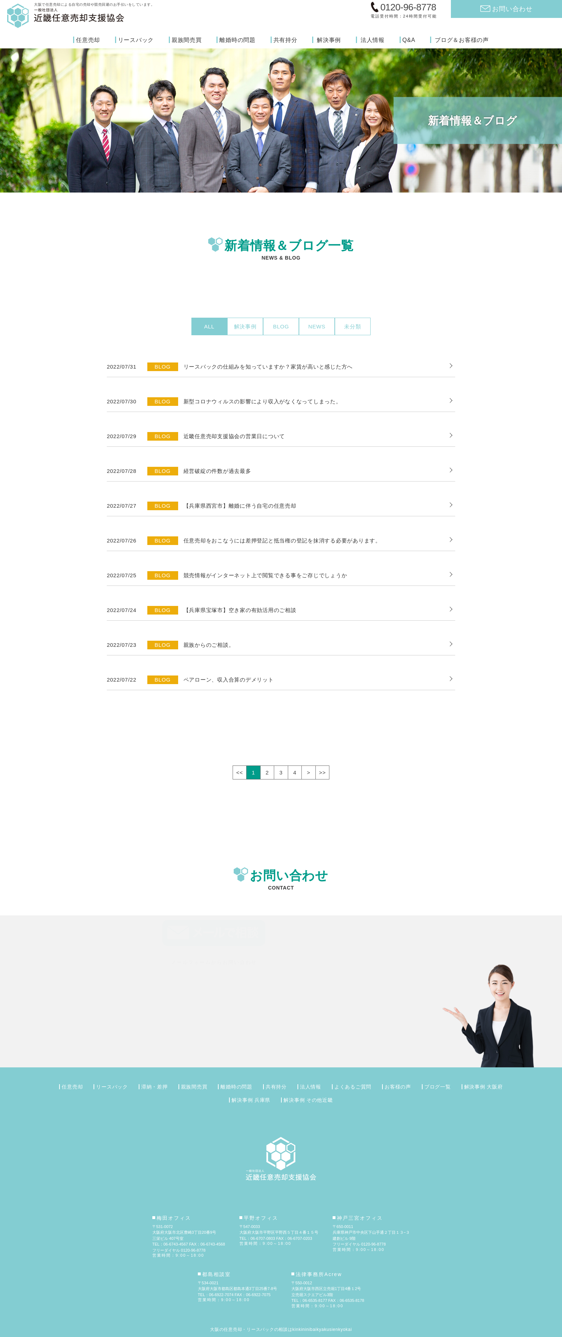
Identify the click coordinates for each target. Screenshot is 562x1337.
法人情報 (373, 40)
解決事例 (329, 40)
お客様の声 (398, 1087)
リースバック (136, 40)
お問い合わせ (512, 8)
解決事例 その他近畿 (308, 1100)
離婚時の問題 (237, 40)
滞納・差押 (154, 1087)
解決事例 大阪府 (483, 1087)
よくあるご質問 (352, 1087)
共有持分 (285, 40)
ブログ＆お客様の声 (462, 40)
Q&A (409, 40)
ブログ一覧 (437, 1087)
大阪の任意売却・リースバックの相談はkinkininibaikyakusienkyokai (281, 1329)
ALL (209, 326)
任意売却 (88, 40)
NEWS (316, 326)
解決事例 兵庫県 (251, 1100)
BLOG (281, 326)
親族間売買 (187, 40)
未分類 (352, 326)
